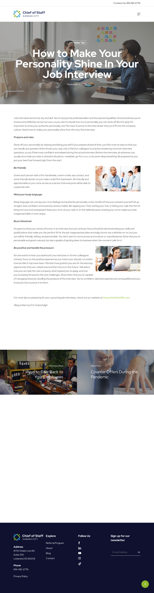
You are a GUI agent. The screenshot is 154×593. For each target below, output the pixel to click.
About (49, 548)
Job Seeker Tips (77, 42)
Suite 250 (19, 554)
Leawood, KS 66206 (24, 558)
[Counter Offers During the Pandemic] (115, 372)
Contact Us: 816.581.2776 (126, 3)
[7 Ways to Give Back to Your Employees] (38, 372)
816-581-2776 (21, 569)
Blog (48, 553)
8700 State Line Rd (24, 550)
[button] (138, 14)
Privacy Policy (21, 576)
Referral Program (55, 543)
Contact (50, 558)
